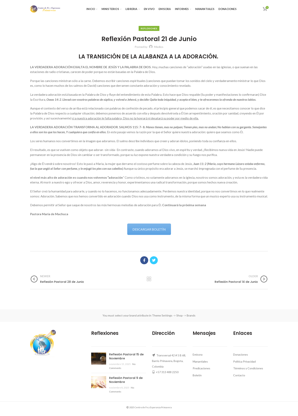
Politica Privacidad (244, 361)
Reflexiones (149, 28)
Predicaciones (201, 368)
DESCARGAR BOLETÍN (149, 229)
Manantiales (200, 361)
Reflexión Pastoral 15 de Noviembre (126, 356)
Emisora (197, 354)
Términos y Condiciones (248, 368)
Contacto (239, 375)
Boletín (197, 375)
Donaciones (240, 354)
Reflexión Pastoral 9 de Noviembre (126, 380)
